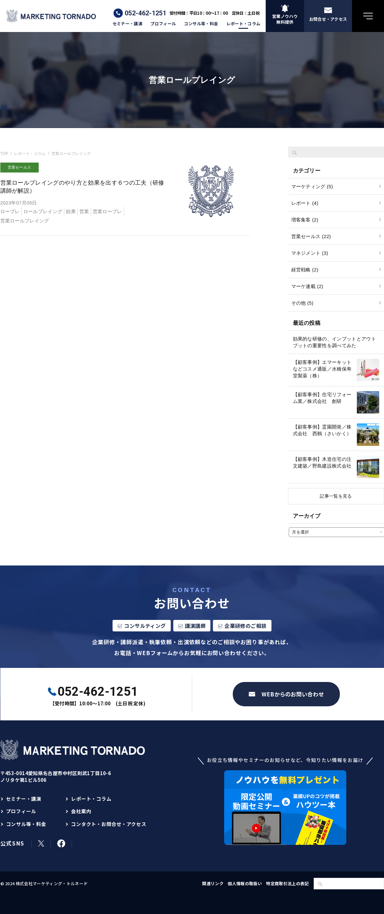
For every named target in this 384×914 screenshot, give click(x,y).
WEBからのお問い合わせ (293, 694)
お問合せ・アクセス (328, 19)
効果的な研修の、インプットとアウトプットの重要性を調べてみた (334, 342)
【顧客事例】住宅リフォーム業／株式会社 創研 (322, 398)
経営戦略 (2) (304, 269)
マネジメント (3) (309, 253)
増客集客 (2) (304, 219)
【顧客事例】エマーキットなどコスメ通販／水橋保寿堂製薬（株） (322, 368)
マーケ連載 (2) (307, 286)
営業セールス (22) (311, 236)
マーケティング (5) (312, 186)
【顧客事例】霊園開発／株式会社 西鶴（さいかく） (322, 430)
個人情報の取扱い (245, 883)
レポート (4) (304, 203)
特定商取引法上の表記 (287, 883)
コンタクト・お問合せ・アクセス (108, 824)
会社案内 (81, 811)
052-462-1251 (145, 13)
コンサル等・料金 (201, 24)
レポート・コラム (243, 24)
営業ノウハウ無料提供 (285, 19)
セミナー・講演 (127, 24)
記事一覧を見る (336, 496)
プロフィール (163, 24)
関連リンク (212, 883)
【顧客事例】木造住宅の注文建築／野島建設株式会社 (322, 462)
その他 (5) (302, 303)
